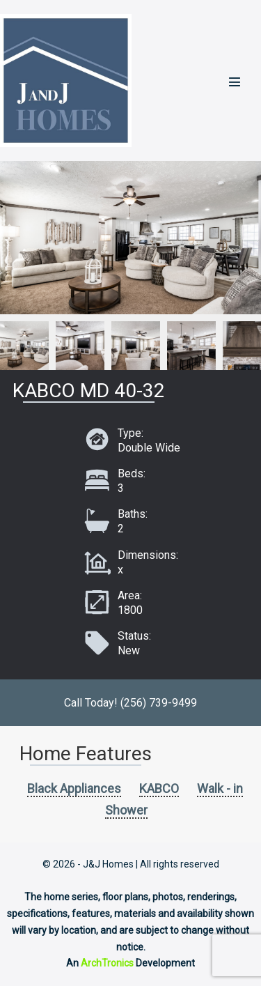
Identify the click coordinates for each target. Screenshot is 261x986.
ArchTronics (107, 963)
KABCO (159, 788)
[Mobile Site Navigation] (234, 81)
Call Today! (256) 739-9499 (130, 702)
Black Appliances (74, 788)
